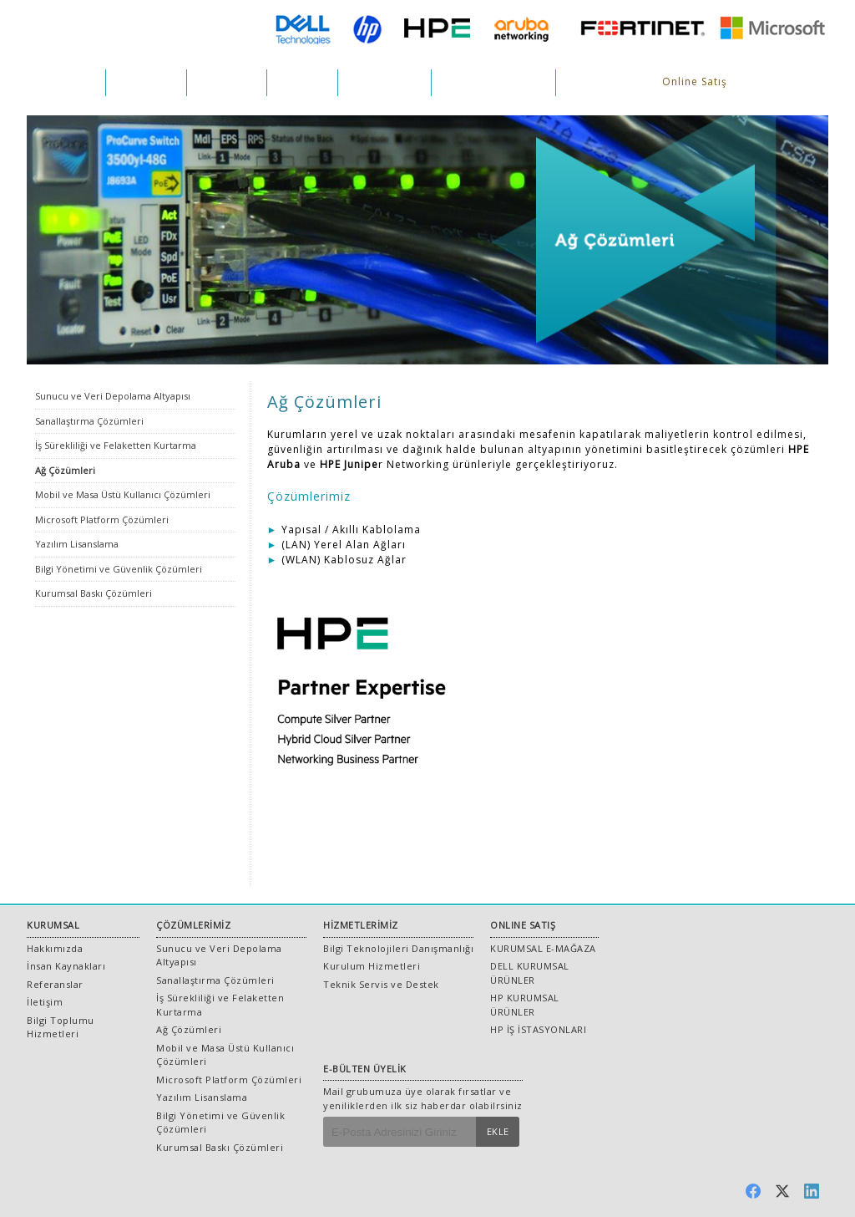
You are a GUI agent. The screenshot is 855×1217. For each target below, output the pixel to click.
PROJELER (302, 82)
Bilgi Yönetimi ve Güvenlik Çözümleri (118, 569)
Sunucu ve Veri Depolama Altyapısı (112, 396)
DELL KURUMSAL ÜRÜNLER (529, 973)
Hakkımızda (55, 948)
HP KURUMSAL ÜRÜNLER (524, 1004)
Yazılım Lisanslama (77, 543)
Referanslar (55, 984)
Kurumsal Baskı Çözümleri (93, 593)
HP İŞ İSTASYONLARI (538, 1029)
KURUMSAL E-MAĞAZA (543, 948)
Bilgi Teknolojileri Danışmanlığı (398, 948)
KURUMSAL (66, 82)
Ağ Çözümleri (65, 470)
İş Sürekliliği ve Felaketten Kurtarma (115, 445)
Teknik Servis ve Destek (381, 984)
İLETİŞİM (588, 82)
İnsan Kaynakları (66, 966)
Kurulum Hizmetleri (371, 966)
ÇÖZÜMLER (146, 82)
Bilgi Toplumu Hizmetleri (60, 1027)
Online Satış (694, 81)
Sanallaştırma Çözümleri (89, 421)
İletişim (45, 1001)
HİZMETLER (226, 82)
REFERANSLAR (384, 82)
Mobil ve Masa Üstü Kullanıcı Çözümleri (122, 494)
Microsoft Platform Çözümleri (102, 519)
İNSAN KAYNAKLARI (493, 82)
